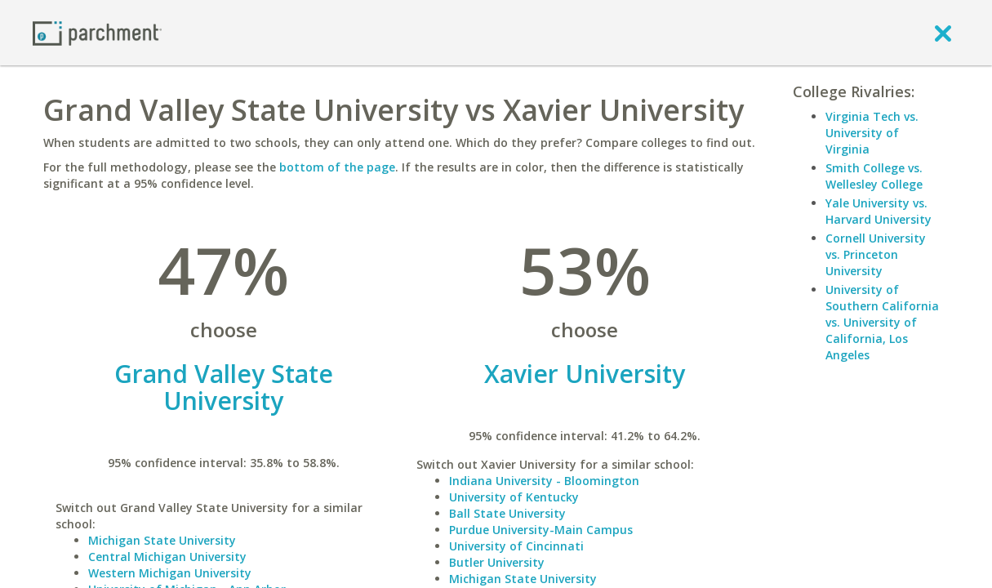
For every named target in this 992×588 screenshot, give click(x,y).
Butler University (497, 562)
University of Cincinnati (516, 546)
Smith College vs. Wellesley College (874, 176)
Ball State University (507, 513)
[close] (943, 32)
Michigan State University (162, 540)
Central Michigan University (167, 556)
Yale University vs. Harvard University (878, 211)
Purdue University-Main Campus (541, 529)
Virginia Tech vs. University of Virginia (872, 133)
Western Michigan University (169, 573)
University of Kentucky (514, 497)
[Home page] (97, 32)
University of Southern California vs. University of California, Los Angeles (882, 322)
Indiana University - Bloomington (544, 480)
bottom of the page (337, 167)
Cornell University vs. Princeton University (875, 254)
